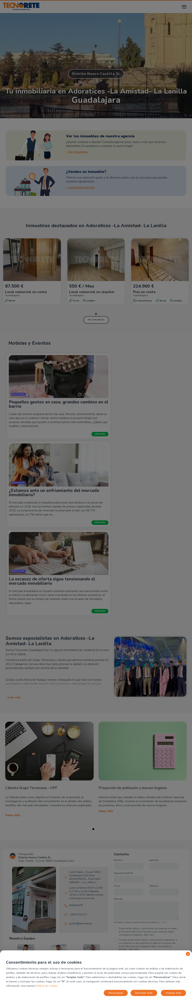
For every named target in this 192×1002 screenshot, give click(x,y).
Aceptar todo (173, 993)
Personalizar (115, 993)
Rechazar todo (143, 993)
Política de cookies (47, 986)
